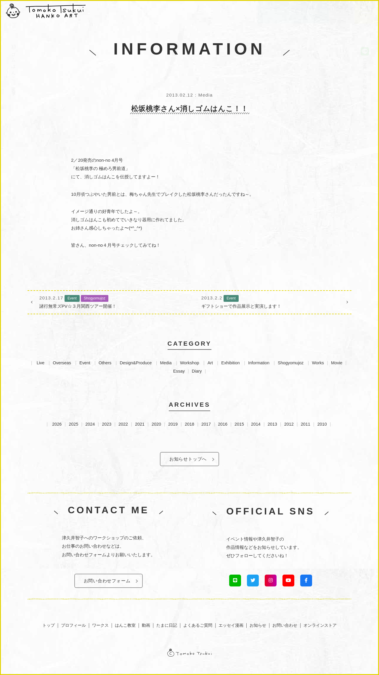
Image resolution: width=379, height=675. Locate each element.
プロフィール (73, 625)
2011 (305, 424)
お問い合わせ (284, 625)
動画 (146, 625)
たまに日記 (166, 625)
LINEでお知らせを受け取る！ (365, 66)
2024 (90, 424)
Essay (179, 371)
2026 (57, 424)
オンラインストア (320, 625)
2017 (206, 424)
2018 (189, 424)
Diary (197, 371)
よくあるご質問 (197, 625)
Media (166, 362)
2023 (106, 424)
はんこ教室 (125, 625)
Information (258, 362)
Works (318, 362)
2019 (173, 424)
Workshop (189, 362)
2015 (239, 424)
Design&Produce (136, 362)
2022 (123, 424)
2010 (322, 424)
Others (105, 362)
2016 (222, 424)
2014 (256, 424)
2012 (289, 424)
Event (84, 362)
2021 (139, 424)
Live (40, 362)
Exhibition (230, 362)
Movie (336, 362)
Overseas (62, 362)
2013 (272, 424)
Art (210, 362)
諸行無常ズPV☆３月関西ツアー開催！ (108, 301)
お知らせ (258, 625)
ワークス (100, 625)
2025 (73, 424)
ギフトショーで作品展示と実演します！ (270, 301)
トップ (48, 625)
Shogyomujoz (290, 362)
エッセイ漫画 (231, 625)
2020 (156, 424)
